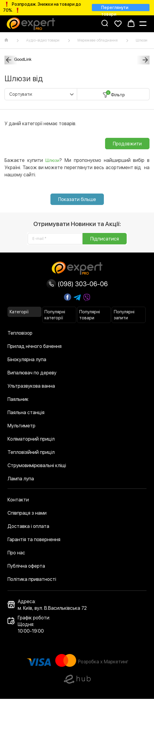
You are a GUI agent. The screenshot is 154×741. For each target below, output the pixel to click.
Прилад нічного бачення (35, 346)
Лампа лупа (21, 479)
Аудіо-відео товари (42, 40)
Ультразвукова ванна (31, 386)
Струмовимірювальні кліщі (37, 465)
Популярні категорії (54, 314)
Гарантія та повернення (34, 539)
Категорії (19, 311)
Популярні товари (89, 314)
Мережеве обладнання (97, 40)
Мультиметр (21, 426)
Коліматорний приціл (31, 439)
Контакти (18, 500)
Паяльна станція (26, 412)
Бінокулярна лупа (27, 359)
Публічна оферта (26, 566)
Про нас (16, 553)
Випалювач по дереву (32, 373)
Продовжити (127, 144)
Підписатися (104, 239)
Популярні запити (124, 314)
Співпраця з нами (27, 513)
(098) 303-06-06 (77, 284)
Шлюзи (141, 40)
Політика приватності (32, 579)
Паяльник (18, 399)
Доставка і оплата (28, 526)
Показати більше (77, 199)
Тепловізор (20, 333)
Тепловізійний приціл (31, 452)
